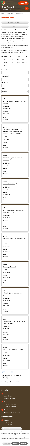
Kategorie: (4, 56)
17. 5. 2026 (6, 360)
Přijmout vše (7, 443)
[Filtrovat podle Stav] (15, 91)
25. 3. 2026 (6, 355)
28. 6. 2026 (6, 277)
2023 (12, 62)
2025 (25, 62)
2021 (25, 59)
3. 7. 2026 (6, 334)
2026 (5, 65)
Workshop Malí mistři (11, 267)
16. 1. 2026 (6, 217)
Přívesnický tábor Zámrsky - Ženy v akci (14, 294)
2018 (5, 59)
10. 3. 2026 (6, 246)
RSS (20, 26)
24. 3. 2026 (6, 329)
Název (3, 70)
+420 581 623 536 (10, 404)
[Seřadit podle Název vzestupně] (6, 69)
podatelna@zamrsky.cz (12, 412)
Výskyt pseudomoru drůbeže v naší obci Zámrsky (13, 211)
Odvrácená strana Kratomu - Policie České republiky (14, 322)
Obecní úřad (10, 13)
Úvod (2, 13)
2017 (25, 56)
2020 (18, 59)
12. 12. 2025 (6, 108)
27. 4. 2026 (6, 223)
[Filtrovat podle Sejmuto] (15, 85)
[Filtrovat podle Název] (15, 72)
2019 (12, 59)
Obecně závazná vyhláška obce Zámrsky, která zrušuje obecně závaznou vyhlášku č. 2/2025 (13, 131)
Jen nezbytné (15, 443)
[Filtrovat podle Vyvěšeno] (15, 79)
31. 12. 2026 (6, 194)
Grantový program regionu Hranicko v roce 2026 (14, 102)
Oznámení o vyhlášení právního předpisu (12, 159)
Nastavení (23, 443)
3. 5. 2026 (6, 114)
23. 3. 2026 (6, 300)
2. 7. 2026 (6, 306)
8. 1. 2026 (6, 189)
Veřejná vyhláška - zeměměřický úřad (14, 239)
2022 (5, 62)
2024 (18, 62)
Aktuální (5, 119)
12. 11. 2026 (6, 251)
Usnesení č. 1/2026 (10, 184)
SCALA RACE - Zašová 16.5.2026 (14, 350)
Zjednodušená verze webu (11, 429)
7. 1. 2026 (6, 139)
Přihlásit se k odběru (18, 22)
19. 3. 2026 (6, 272)
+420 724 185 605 (10, 406)
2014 (11, 56)
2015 (18, 56)
